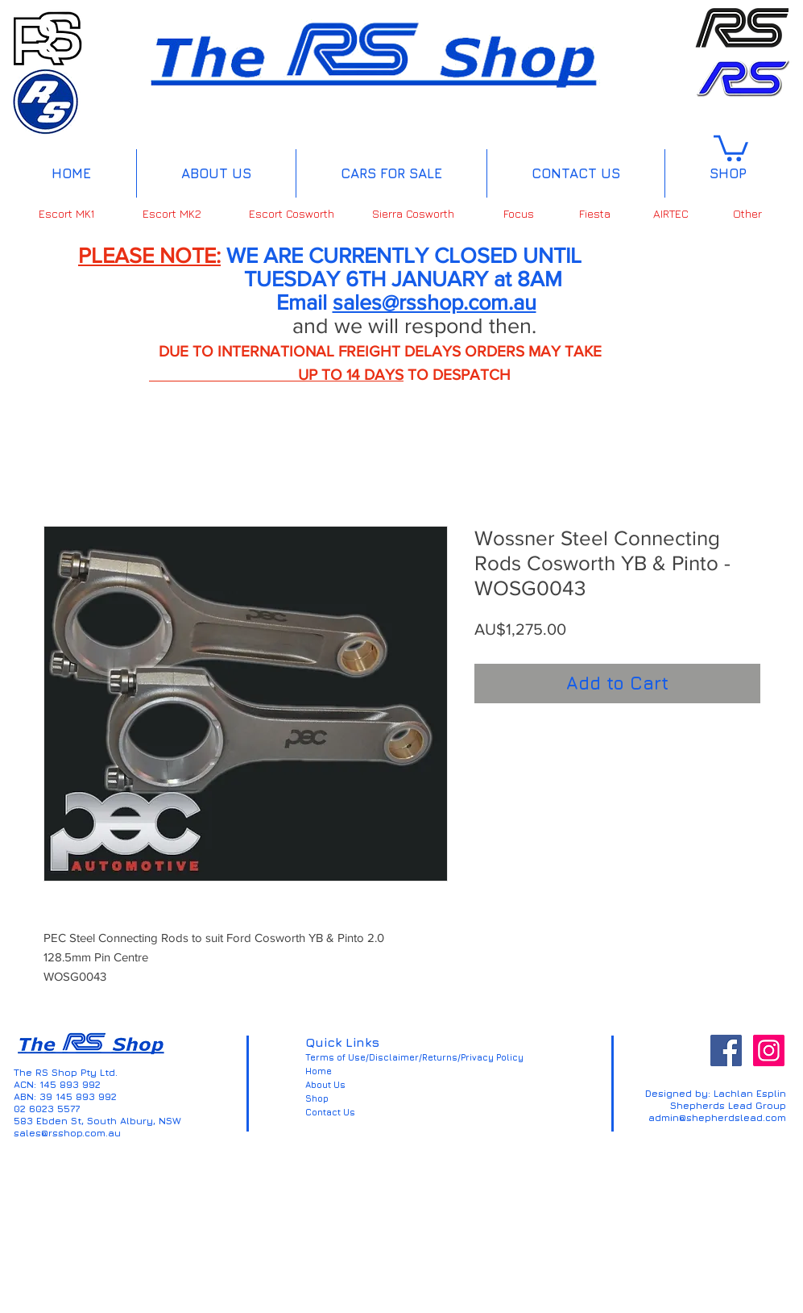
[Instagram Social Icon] (768, 1050)
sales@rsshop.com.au (434, 302)
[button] (731, 146)
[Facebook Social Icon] (726, 1050)
